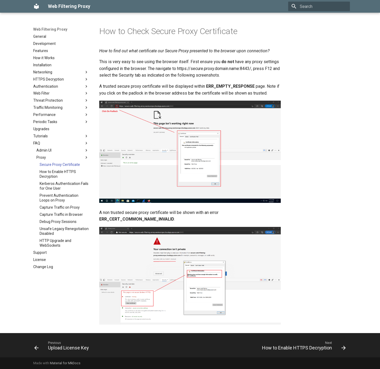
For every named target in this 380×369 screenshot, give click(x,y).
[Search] (319, 6)
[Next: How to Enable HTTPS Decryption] (302, 346)
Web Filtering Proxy (50, 29)
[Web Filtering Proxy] (36, 6)
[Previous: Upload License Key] (63, 346)
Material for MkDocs (65, 363)
